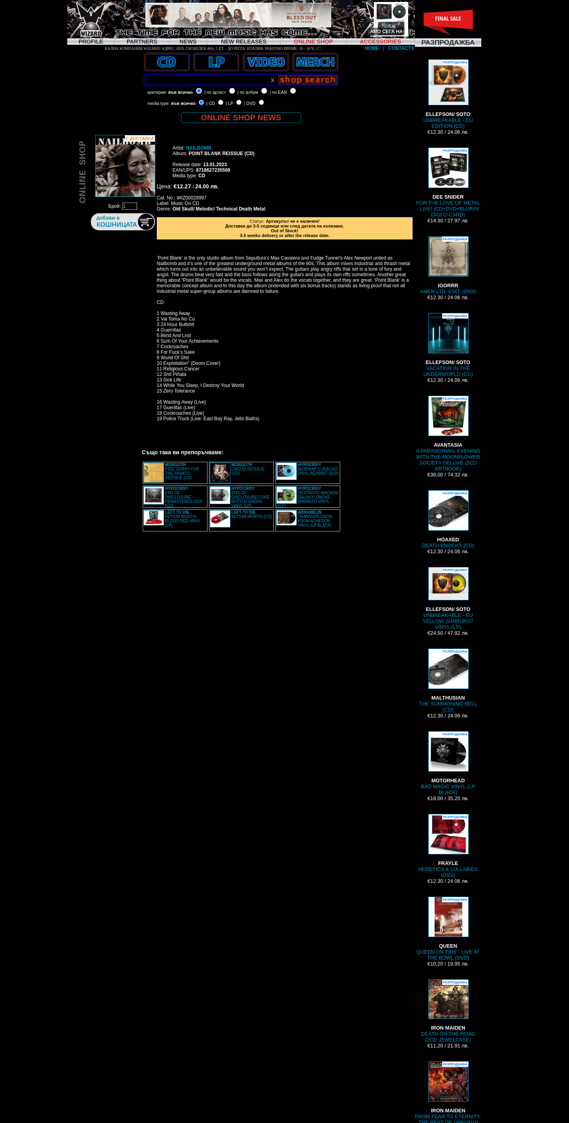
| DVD (249, 103)
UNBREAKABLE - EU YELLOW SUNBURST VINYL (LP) (448, 598)
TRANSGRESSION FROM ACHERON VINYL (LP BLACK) (315, 518)
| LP (229, 103)
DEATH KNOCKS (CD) (448, 519)
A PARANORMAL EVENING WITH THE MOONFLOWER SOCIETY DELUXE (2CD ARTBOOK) (448, 434)
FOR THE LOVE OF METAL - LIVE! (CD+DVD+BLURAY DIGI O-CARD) (448, 183)
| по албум (247, 92)
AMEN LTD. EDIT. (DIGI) (448, 265)
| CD (210, 103)
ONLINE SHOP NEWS (241, 117)
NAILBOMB (199, 148)
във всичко (180, 92)
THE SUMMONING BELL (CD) (448, 681)
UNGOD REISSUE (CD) (248, 469)
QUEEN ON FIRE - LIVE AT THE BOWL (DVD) (448, 929)
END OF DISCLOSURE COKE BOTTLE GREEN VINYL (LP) (250, 497)
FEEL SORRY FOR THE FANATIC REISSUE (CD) (182, 471)
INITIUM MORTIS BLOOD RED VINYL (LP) (183, 518)
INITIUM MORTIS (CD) (252, 514)
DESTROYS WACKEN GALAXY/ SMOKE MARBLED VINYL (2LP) (307, 497)
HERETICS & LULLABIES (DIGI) (448, 846)
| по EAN (278, 92)
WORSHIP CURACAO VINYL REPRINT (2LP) (318, 469)
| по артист (215, 92)
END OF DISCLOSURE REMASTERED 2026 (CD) (183, 497)
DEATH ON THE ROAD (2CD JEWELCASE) (448, 1011)
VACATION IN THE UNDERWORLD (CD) (448, 345)
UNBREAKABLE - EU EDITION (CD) (448, 94)
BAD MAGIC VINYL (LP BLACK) (448, 763)
